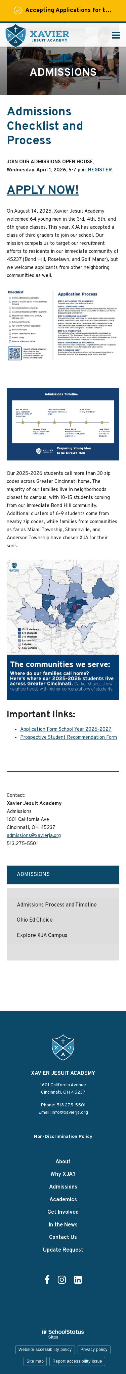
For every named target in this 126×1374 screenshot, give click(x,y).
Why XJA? (63, 1174)
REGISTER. (100, 170)
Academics (63, 1200)
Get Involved (63, 1212)
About (63, 1162)
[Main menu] (116, 35)
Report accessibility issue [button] (77, 1361)
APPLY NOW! (43, 191)
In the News (63, 1225)
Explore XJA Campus (42, 935)
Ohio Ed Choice (35, 920)
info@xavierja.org (70, 1112)
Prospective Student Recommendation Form (68, 737)
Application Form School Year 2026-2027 (66, 729)
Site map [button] (35, 1361)
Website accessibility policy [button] (45, 1349)
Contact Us (63, 1237)
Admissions (33, 874)
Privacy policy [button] (94, 1349)
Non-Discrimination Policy (63, 1137)
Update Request (63, 1250)
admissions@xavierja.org (34, 836)
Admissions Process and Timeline (57, 905)
